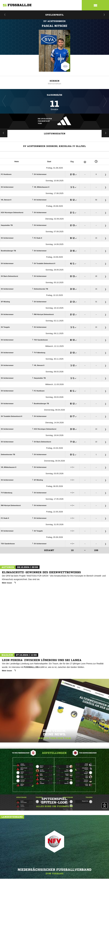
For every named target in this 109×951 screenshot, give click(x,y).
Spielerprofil (54, 15)
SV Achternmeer (54, 21)
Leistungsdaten (54, 134)
